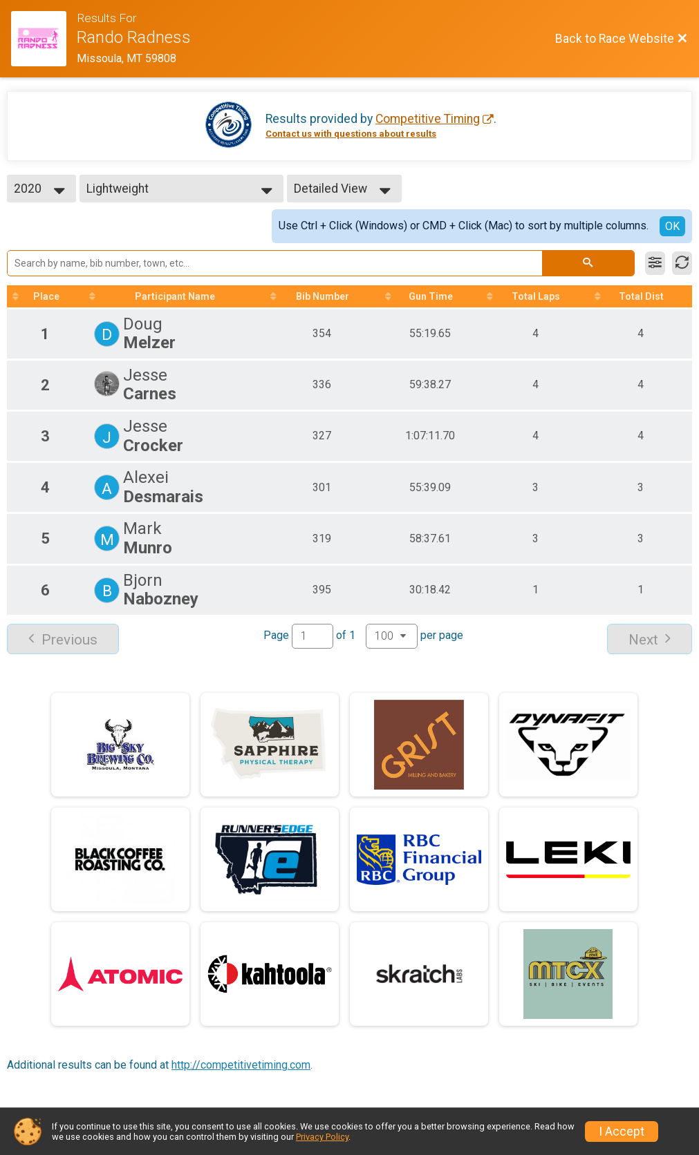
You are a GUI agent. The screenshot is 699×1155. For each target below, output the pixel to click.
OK (672, 226)
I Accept (621, 1131)
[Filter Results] (655, 263)
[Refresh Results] (682, 263)
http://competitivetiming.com (240, 1064)
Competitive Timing (427, 119)
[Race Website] (44, 38)
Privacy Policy (322, 1137)
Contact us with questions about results (350, 133)
